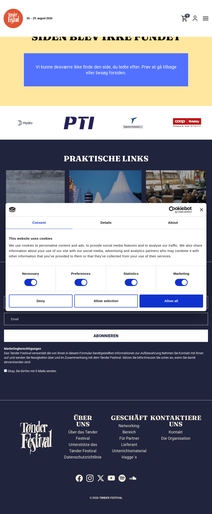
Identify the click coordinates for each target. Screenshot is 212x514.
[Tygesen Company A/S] (146, 123)
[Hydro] (38, 123)
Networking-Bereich (129, 428)
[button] (13, 18)
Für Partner (129, 438)
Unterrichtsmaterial (129, 450)
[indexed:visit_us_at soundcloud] (132, 478)
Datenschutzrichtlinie (83, 457)
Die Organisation (175, 438)
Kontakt (176, 432)
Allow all (171, 301)
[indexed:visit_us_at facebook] (79, 478)
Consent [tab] (39, 222)
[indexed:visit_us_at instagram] (90, 478)
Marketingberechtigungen (22, 348)
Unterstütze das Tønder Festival (83, 447)
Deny (41, 301)
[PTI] (92, 123)
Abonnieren (106, 335)
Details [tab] (106, 222)
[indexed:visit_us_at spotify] (122, 478)
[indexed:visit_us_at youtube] (111, 478)
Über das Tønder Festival (83, 435)
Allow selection (106, 301)
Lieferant (129, 444)
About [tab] (173, 222)
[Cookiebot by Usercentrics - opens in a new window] (172, 209)
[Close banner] (201, 209)
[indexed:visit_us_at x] (100, 478)
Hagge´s (129, 457)
